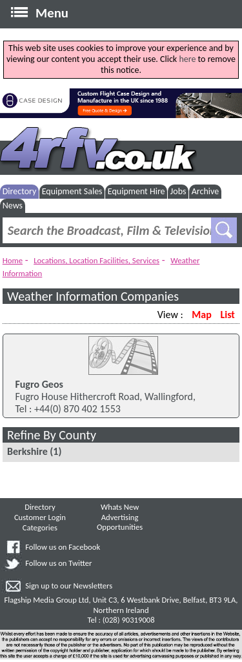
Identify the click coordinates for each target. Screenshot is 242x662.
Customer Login (40, 517)
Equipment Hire (136, 191)
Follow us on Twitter (58, 563)
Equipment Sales (72, 191)
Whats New (120, 507)
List (227, 314)
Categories (40, 527)
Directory (20, 191)
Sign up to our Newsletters (68, 585)
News (13, 205)
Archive (205, 191)
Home (13, 260)
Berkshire (27, 451)
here (187, 59)
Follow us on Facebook (62, 547)
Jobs (178, 191)
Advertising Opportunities (120, 522)
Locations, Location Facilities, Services (96, 260)
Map (201, 314)
